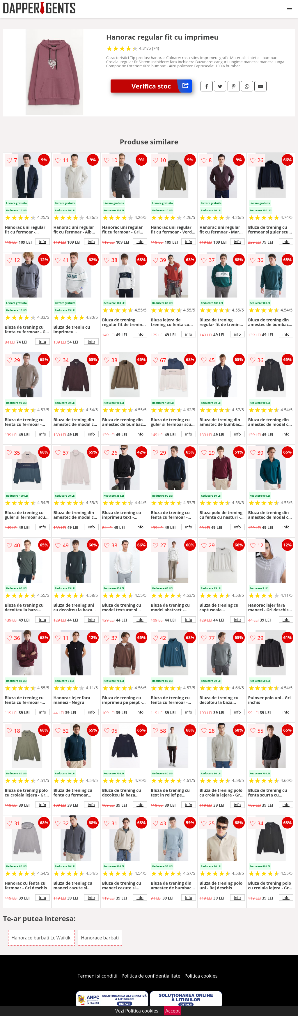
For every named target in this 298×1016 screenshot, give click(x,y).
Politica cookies (201, 976)
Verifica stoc (162, 86)
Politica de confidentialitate (151, 976)
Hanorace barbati (100, 937)
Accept (172, 1011)
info (42, 241)
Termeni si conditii (98, 976)
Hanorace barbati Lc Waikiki (41, 937)
